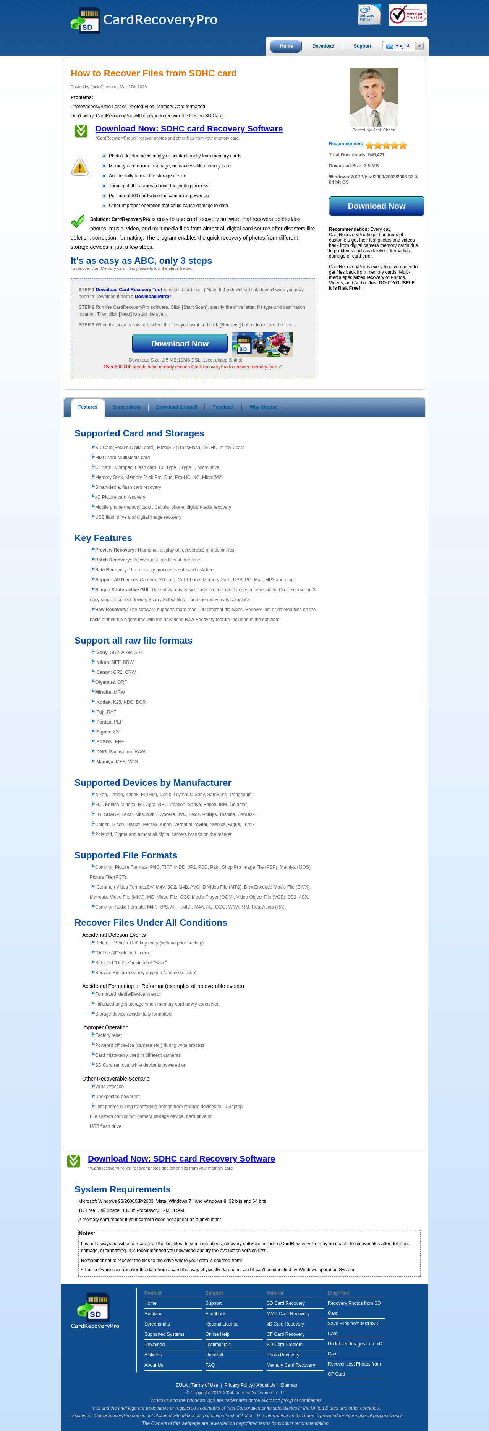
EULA (182, 1385)
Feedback (216, 1313)
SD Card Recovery (286, 1303)
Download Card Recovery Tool (128, 289)
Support (214, 1303)
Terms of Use (205, 1385)
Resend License (222, 1324)
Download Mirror (153, 296)
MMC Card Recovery (288, 1313)
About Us (153, 1365)
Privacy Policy (239, 1385)
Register (153, 1313)
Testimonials (218, 1344)
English (402, 46)
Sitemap (288, 1385)
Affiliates (153, 1355)
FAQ (210, 1365)
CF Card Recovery (285, 1334)
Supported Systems (164, 1334)
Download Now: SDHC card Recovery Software (189, 128)
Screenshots (157, 1324)
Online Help (218, 1334)
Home (150, 1303)
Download (154, 1344)
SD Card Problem (285, 1344)
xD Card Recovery (285, 1324)
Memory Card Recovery (291, 1365)
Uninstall (214, 1355)
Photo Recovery (283, 1355)
